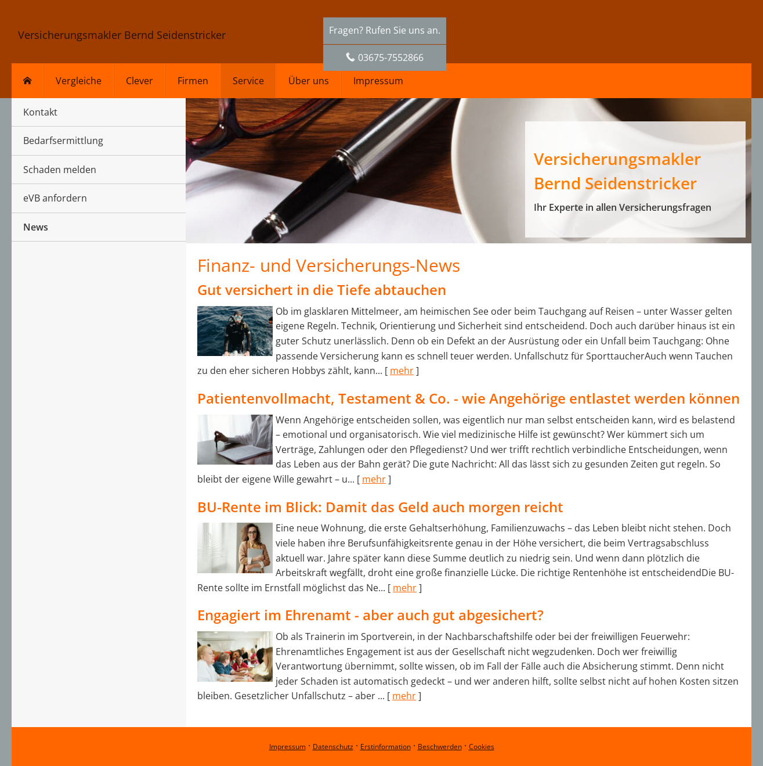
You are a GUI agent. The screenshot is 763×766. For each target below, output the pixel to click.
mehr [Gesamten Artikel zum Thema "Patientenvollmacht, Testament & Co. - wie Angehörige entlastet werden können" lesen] (374, 479)
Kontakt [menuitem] (40, 112)
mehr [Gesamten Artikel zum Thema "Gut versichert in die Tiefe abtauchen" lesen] (402, 370)
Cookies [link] (481, 746)
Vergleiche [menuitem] (79, 80)
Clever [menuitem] (139, 80)
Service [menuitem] (248, 80)
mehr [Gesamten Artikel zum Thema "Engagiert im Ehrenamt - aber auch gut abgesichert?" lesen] (404, 695)
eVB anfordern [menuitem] (55, 198)
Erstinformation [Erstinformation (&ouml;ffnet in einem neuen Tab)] (385, 746)
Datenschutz (333, 746)
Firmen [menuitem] (193, 80)
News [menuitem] (35, 227)
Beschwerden (440, 746)
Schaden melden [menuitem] (59, 169)
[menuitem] (28, 80)
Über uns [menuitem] (308, 80)
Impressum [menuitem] (378, 80)
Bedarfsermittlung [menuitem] (63, 140)
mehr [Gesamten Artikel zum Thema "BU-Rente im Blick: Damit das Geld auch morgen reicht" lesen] (405, 587)
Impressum (287, 746)
